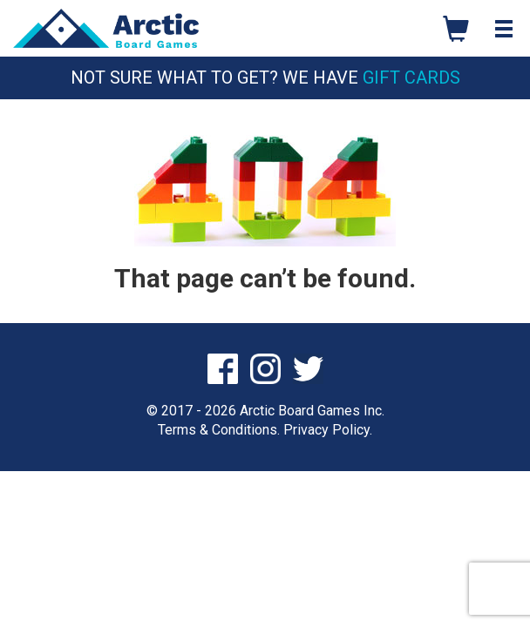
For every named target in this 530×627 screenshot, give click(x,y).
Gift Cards (411, 77)
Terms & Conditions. (219, 429)
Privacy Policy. (327, 429)
